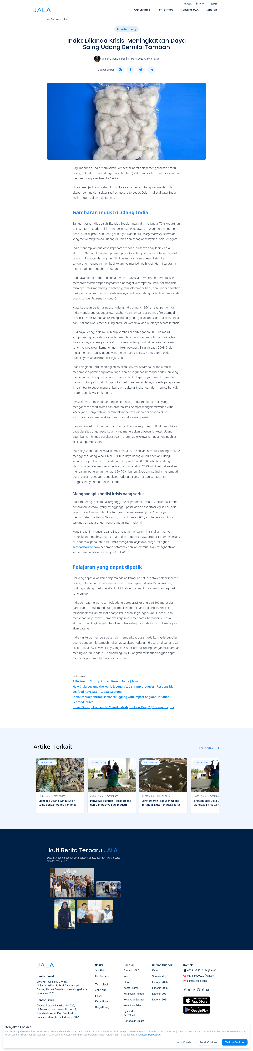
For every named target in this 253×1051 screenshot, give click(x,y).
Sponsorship (159, 976)
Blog (126, 982)
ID (200, 3)
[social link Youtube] (207, 989)
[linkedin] (151, 70)
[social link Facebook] (185, 989)
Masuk (213, 3)
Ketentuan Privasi (133, 1005)
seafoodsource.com (86, 547)
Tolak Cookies (208, 1042)
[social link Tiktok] (203, 989)
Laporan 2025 (160, 987)
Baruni (98, 995)
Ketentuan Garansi (134, 999)
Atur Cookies (185, 1042)
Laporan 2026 (160, 982)
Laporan (211, 10)
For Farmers (165, 10)
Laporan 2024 (160, 993)
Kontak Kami (131, 987)
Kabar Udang (102, 1001)
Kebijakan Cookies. (152, 1034)
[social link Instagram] (198, 989)
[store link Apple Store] (196, 1000)
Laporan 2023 (160, 999)
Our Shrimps (142, 10)
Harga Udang (102, 1007)
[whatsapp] (120, 70)
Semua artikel (57, 19)
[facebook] (130, 70)
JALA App (100, 989)
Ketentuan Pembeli (134, 993)
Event (155, 970)
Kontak (188, 3)
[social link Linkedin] (194, 989)
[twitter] (141, 70)
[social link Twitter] (189, 989)
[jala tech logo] (42, 10)
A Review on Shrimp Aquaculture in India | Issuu (106, 681)
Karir (126, 976)
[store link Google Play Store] (196, 1010)
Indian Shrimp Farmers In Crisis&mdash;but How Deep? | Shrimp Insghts (123, 707)
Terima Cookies (234, 1042)
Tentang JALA (190, 10)
